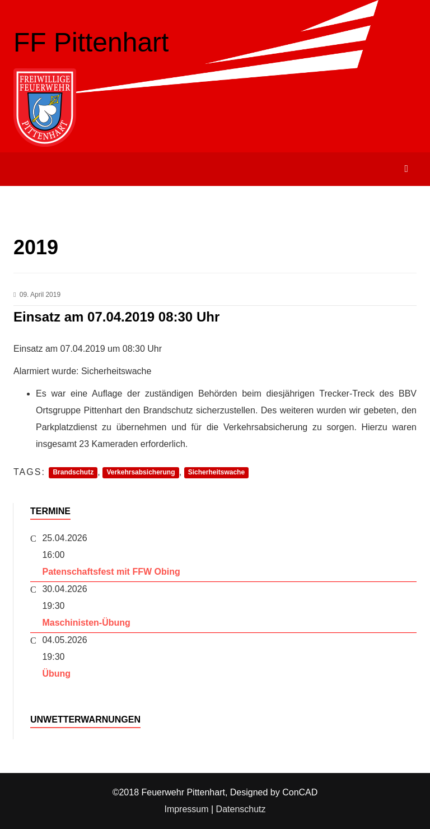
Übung (56, 673)
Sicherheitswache (216, 473)
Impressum (186, 809)
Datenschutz (241, 809)
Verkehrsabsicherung (140, 473)
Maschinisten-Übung (86, 622)
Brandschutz (73, 473)
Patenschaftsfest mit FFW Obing (111, 571)
